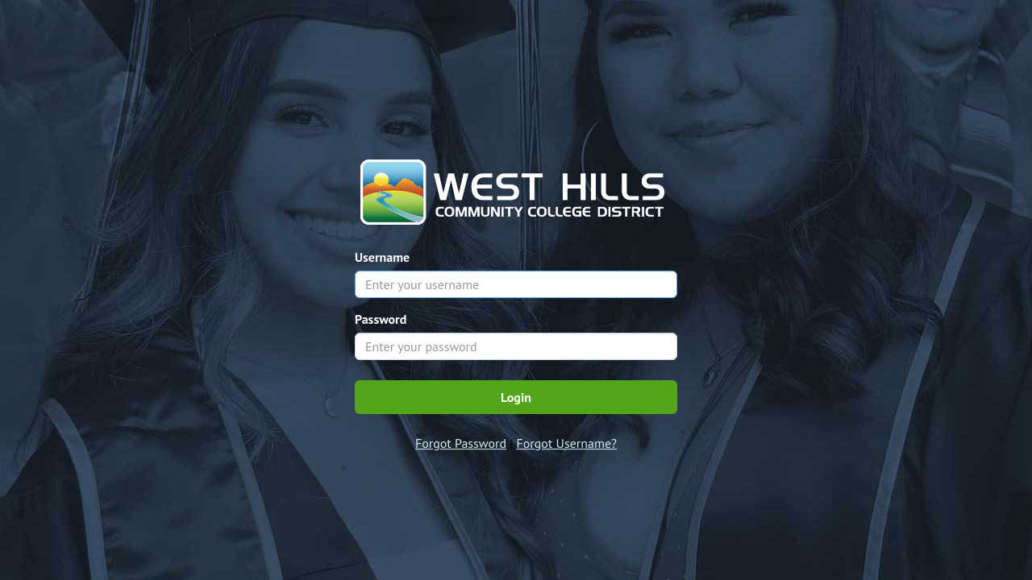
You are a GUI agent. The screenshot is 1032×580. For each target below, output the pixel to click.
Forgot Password (460, 443)
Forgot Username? (566, 443)
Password (380, 319)
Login (516, 397)
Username (382, 257)
